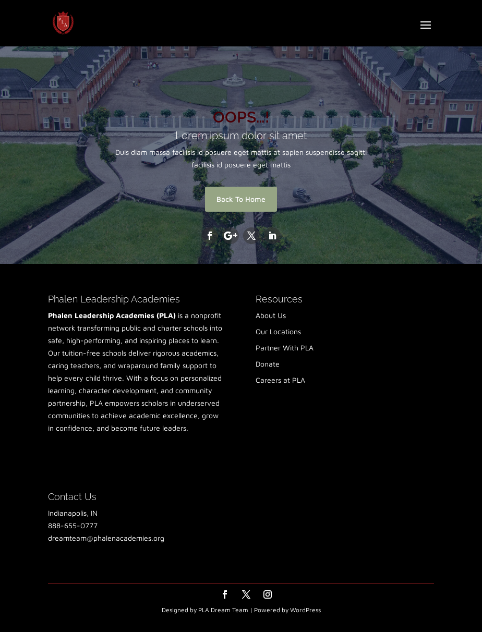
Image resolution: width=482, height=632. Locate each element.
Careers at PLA (280, 379)
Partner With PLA (285, 347)
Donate (268, 363)
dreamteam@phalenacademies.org (106, 537)
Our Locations (278, 331)
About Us (271, 315)
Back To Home (241, 199)
